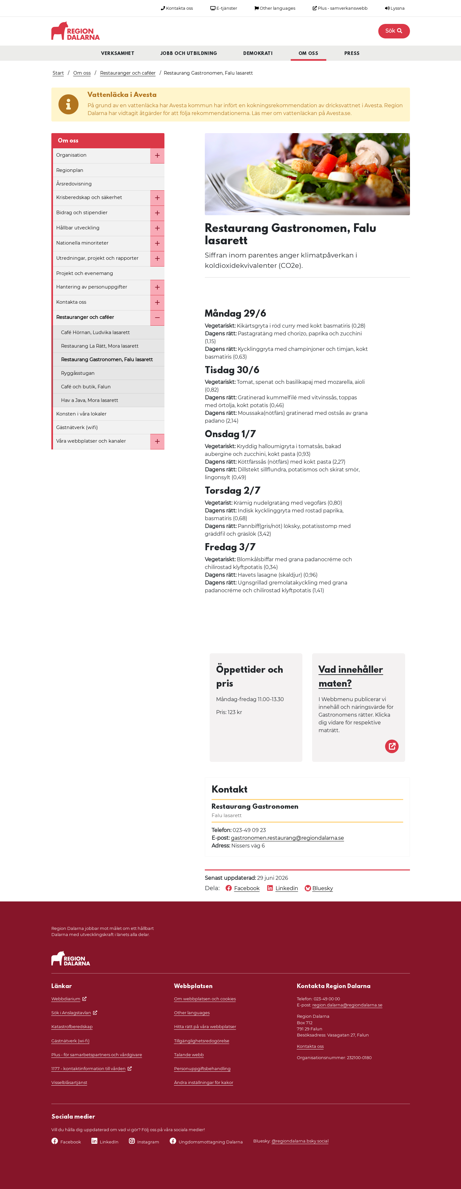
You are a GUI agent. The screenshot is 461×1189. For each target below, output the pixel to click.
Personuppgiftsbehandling (202, 1068)
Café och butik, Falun (86, 387)
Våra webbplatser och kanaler (91, 441)
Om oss (309, 54)
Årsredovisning (74, 184)
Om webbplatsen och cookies (205, 998)
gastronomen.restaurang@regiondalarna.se (287, 838)
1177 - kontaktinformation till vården (88, 1068)
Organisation (71, 155)
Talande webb (189, 1054)
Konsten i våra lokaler (81, 414)
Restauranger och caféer (128, 73)
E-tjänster (223, 8)
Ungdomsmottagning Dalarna (211, 1142)
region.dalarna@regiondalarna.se (347, 1005)
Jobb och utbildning (189, 54)
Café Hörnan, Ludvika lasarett (95, 332)
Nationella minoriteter (82, 243)
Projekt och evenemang (84, 273)
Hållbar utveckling (78, 228)
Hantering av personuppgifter (91, 287)
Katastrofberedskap (72, 1026)
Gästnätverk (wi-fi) (70, 1040)
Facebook (70, 1142)
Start (58, 73)
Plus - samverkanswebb (340, 8)
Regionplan (69, 170)
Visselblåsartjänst (69, 1082)
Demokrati (258, 54)
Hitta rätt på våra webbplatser (205, 1026)
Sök (394, 31)
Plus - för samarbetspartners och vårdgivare (96, 1054)
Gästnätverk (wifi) (77, 427)
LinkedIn (109, 1142)
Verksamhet (118, 54)
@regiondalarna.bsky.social (300, 1141)
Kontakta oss (177, 8)
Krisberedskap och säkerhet (89, 197)
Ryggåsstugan (78, 373)
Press (352, 54)
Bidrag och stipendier (82, 213)
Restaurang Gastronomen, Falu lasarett (107, 360)
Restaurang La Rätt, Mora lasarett (100, 346)
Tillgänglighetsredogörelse (201, 1040)
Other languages (275, 8)
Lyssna (395, 8)
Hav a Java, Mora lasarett (89, 400)
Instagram (148, 1142)
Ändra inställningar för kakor (203, 1082)
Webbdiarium (65, 998)
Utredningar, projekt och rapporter (97, 258)
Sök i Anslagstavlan (71, 1012)
